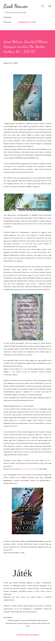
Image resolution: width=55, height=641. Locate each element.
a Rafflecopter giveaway (27, 634)
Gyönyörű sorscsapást (27, 469)
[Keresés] (42, 5)
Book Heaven (16, 6)
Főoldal (7, 22)
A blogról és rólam (27, 22)
